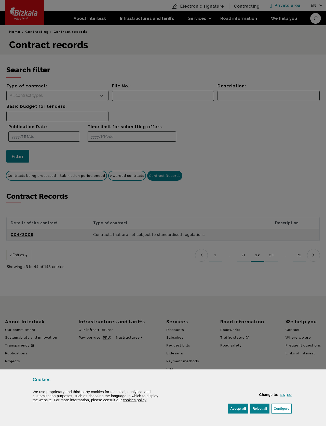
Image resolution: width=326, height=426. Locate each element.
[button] (282, 395)
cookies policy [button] (134, 400)
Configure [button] (283, 408)
